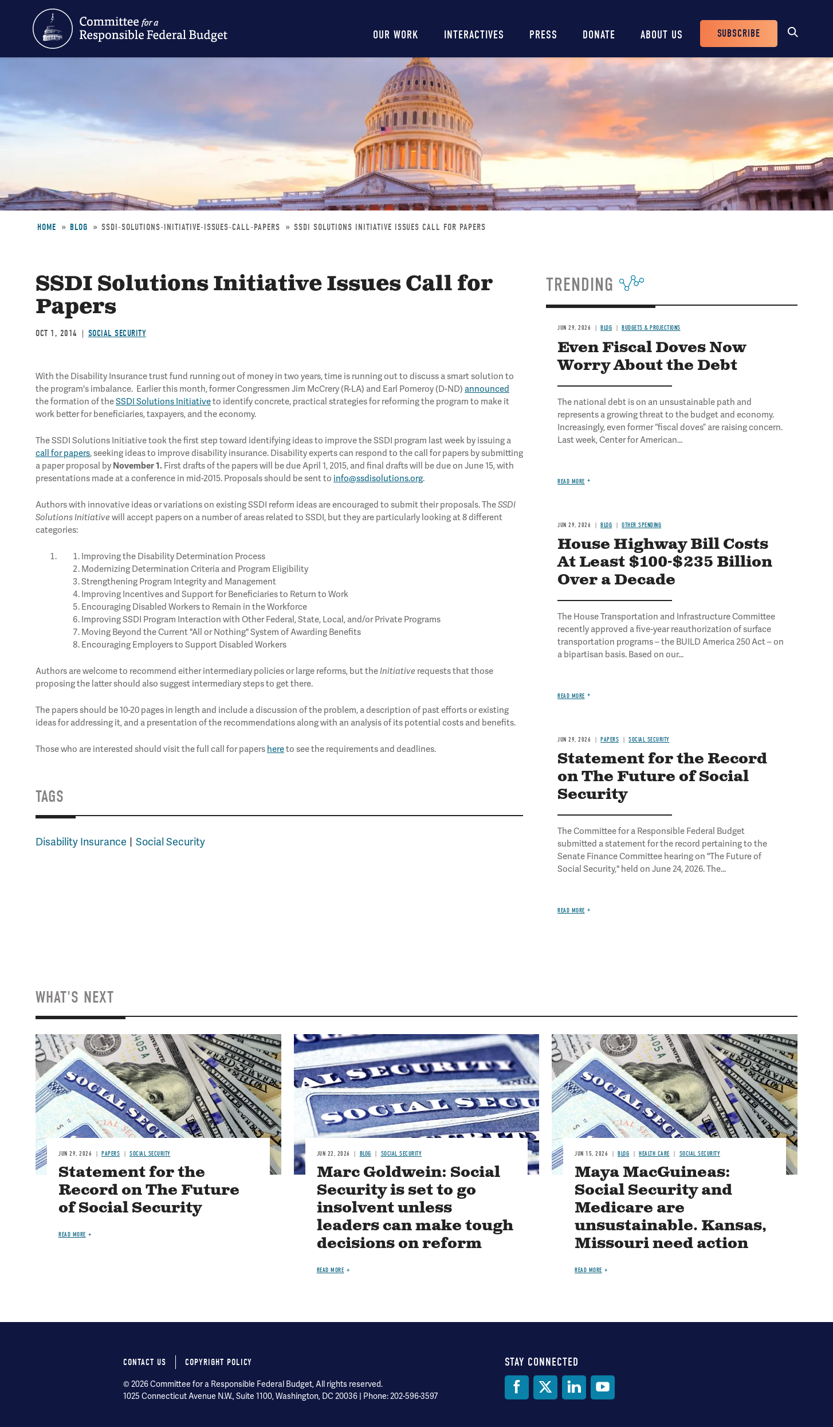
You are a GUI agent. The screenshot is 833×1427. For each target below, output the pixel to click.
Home (46, 227)
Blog (79, 227)
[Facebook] (517, 1387)
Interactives (474, 34)
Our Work (396, 34)
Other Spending (641, 525)
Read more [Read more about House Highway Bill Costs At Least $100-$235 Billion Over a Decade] (571, 696)
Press (543, 34)
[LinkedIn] (574, 1387)
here (275, 749)
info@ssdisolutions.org (378, 478)
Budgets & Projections (651, 328)
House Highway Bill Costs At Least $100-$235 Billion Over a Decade (664, 562)
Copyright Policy (218, 1362)
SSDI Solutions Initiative (163, 401)
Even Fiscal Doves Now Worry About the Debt (651, 357)
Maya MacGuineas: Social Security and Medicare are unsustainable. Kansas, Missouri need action (671, 1208)
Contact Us (144, 1362)
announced (487, 389)
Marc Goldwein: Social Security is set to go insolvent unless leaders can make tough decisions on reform (415, 1208)
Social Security (117, 333)
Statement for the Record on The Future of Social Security (662, 777)
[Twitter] (545, 1387)
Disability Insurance (81, 841)
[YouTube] (603, 1387)
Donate (599, 34)
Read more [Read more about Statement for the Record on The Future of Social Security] (571, 910)
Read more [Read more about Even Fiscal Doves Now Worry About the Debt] (571, 481)
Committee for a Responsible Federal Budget (130, 29)
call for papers (63, 453)
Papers (609, 739)
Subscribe (738, 34)
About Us (662, 34)
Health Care (654, 1153)
